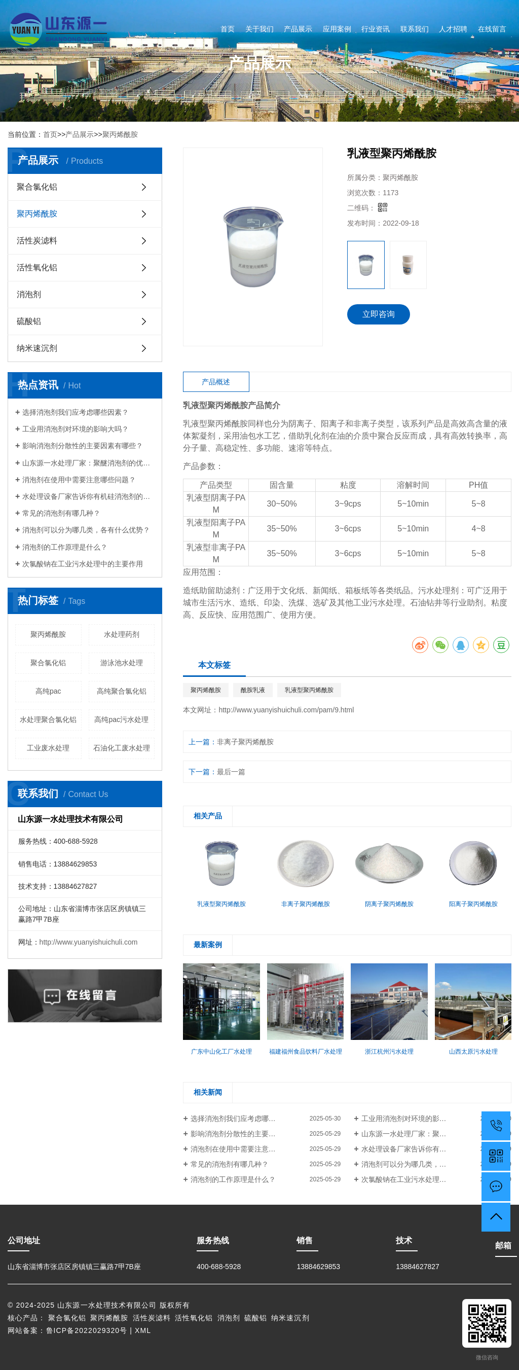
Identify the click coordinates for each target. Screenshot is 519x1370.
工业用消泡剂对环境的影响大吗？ (75, 429)
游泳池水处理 (121, 663)
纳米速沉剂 (37, 348)
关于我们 (259, 29)
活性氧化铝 (37, 267)
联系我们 (414, 29)
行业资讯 (375, 29)
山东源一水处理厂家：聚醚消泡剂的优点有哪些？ (88, 463)
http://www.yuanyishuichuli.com (89, 942)
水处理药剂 (121, 634)
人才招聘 (453, 29)
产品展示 (298, 29)
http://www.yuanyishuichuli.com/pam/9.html (286, 710)
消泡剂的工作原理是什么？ (64, 547)
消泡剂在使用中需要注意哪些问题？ (79, 480)
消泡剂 (29, 294)
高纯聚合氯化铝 (121, 691)
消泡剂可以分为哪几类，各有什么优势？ (86, 530)
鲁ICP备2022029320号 (87, 1330)
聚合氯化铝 (37, 187)
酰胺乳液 (253, 690)
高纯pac (48, 691)
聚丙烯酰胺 (120, 134)
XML (143, 1330)
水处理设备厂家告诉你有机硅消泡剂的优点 (88, 496)
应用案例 (337, 29)
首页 (227, 29)
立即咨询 (378, 314)
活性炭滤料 (37, 240)
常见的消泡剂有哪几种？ (61, 513)
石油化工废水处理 (121, 748)
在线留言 (492, 29)
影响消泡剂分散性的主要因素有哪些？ (82, 446)
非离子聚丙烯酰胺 (245, 742)
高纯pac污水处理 (121, 719)
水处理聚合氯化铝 (48, 719)
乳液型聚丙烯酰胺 (309, 690)
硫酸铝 (29, 321)
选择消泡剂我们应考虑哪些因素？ (75, 412)
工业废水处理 (48, 748)
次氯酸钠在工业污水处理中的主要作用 (82, 564)
